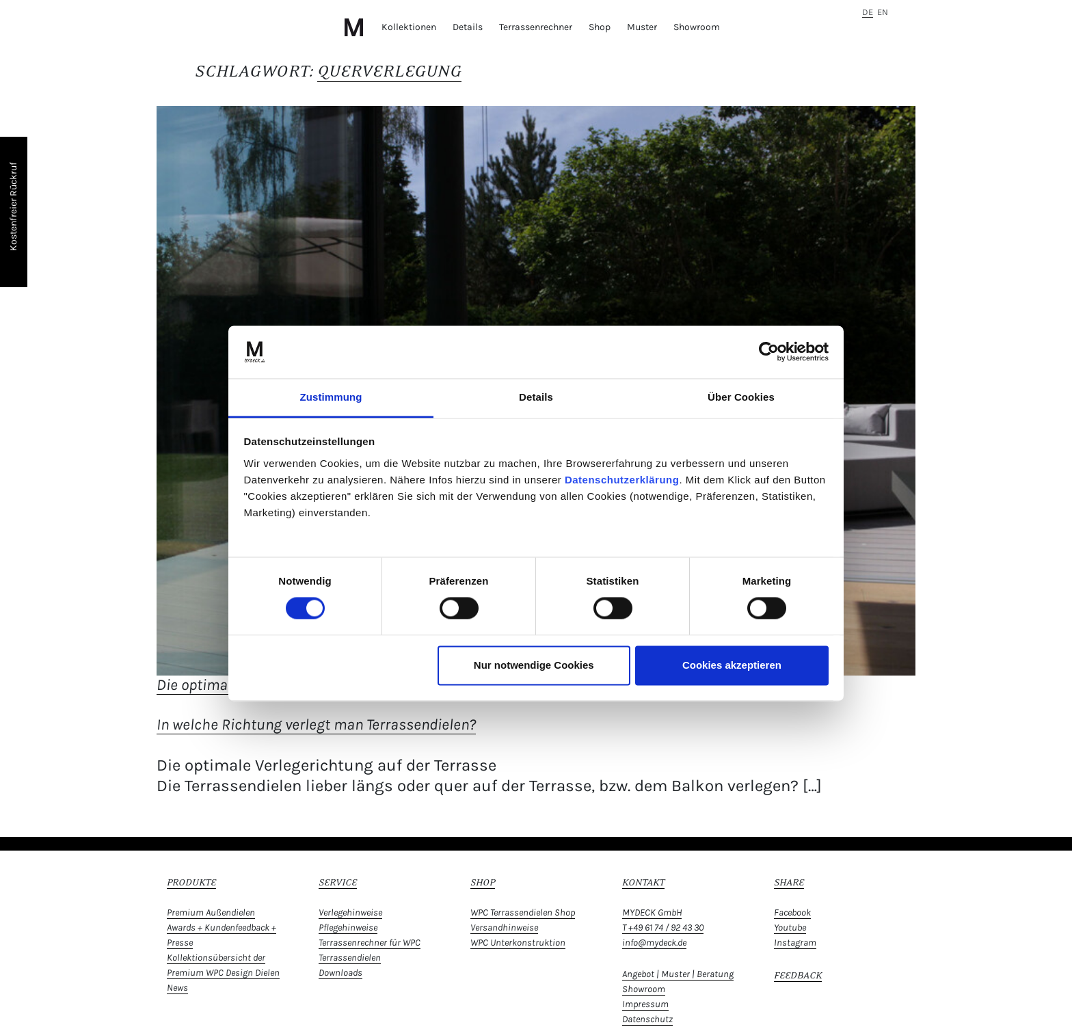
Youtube (790, 927)
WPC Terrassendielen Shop (522, 912)
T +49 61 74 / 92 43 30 (663, 927)
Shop (600, 27)
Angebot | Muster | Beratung (678, 974)
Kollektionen (408, 27)
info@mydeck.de (654, 942)
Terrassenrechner (535, 27)
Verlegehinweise (350, 912)
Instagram (795, 942)
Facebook (792, 912)
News (177, 987)
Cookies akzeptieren (731, 665)
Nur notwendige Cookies (534, 665)
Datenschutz (647, 1019)
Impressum (645, 1004)
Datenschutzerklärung (622, 479)
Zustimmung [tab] (331, 397)
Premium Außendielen (211, 912)
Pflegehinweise (348, 927)
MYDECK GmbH (652, 912)
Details (468, 27)
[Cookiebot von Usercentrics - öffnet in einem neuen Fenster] (769, 352)
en (882, 12)
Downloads (340, 972)
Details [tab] (536, 397)
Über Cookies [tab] (741, 397)
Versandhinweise (504, 927)
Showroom (696, 27)
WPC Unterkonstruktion (517, 942)
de (867, 12)
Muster (642, 27)
